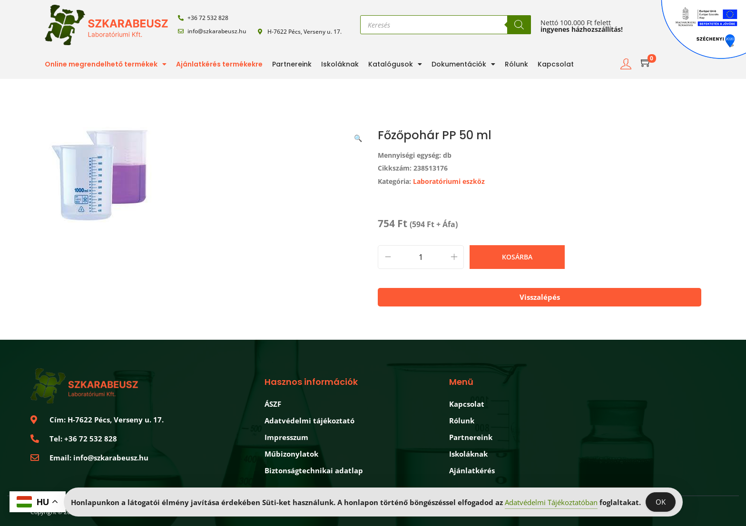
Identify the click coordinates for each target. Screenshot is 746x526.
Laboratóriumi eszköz (449, 181)
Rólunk (516, 64)
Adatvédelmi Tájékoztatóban (551, 502)
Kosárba (517, 256)
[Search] (519, 24)
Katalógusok (395, 64)
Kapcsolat (556, 64)
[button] (358, 136)
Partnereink (292, 64)
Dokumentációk (463, 64)
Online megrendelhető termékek (106, 64)
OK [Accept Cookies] (661, 502)
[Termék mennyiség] (420, 257)
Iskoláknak (340, 64)
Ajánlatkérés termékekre (219, 64)
